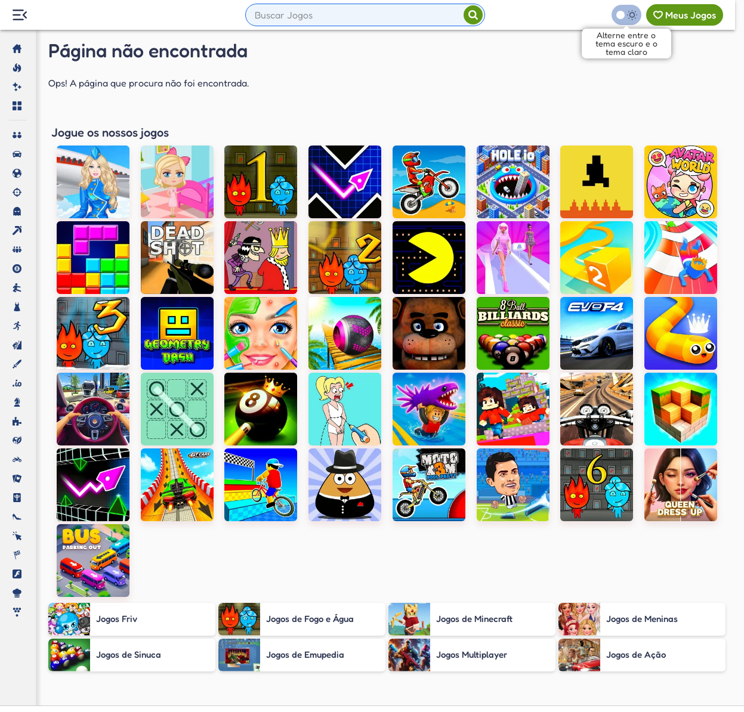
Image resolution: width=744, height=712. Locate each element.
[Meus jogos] (684, 15)
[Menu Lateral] (19, 15)
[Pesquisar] (473, 14)
